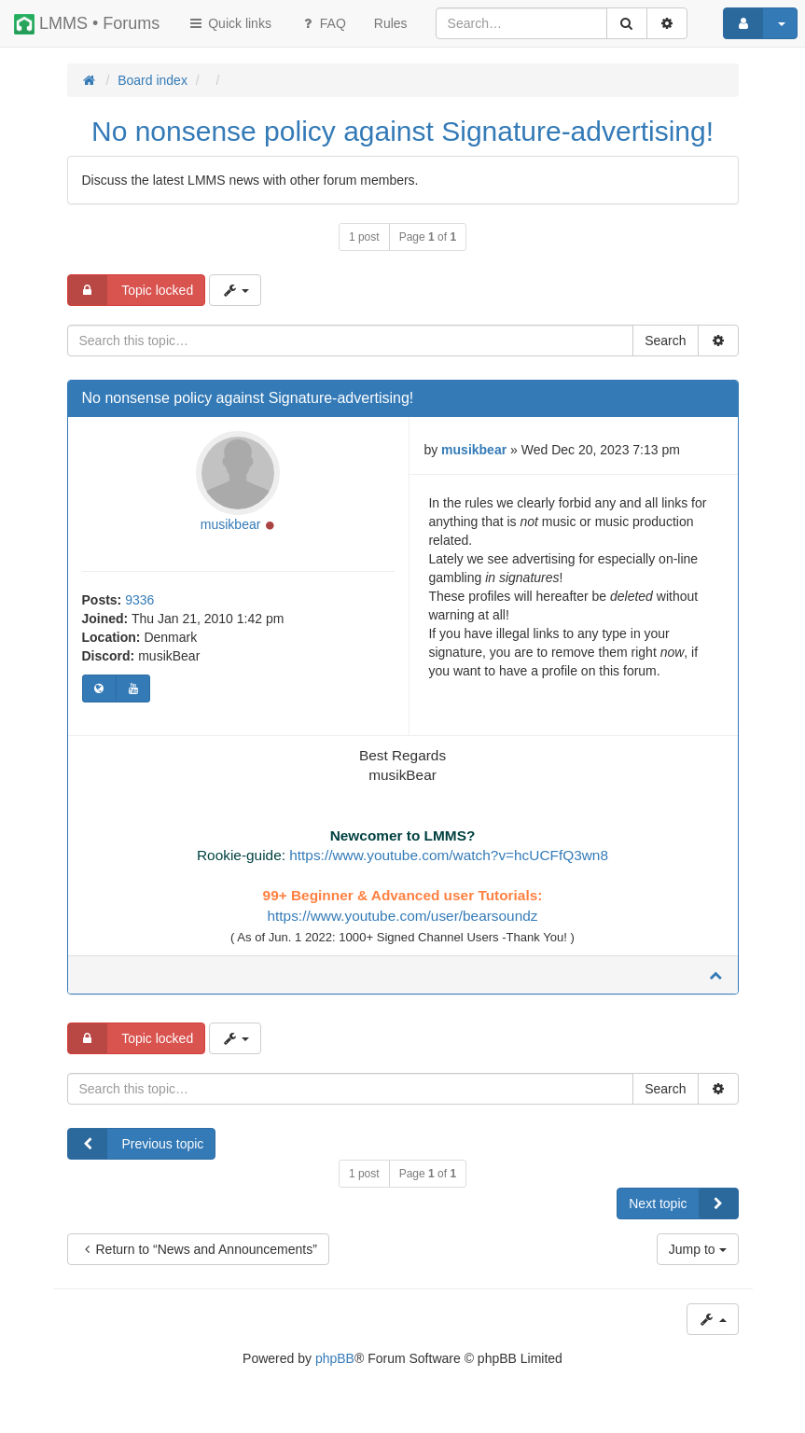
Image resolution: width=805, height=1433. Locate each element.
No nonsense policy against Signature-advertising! (402, 131)
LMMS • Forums (87, 24)
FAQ (322, 23)
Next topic (683, 1203)
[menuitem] (391, 23)
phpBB (334, 1358)
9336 (139, 599)
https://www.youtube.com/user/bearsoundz (402, 916)
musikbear (231, 524)
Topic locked (131, 290)
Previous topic (136, 1144)
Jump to (698, 1249)
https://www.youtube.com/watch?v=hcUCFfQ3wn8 (448, 855)
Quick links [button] (229, 23)
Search (665, 340)
